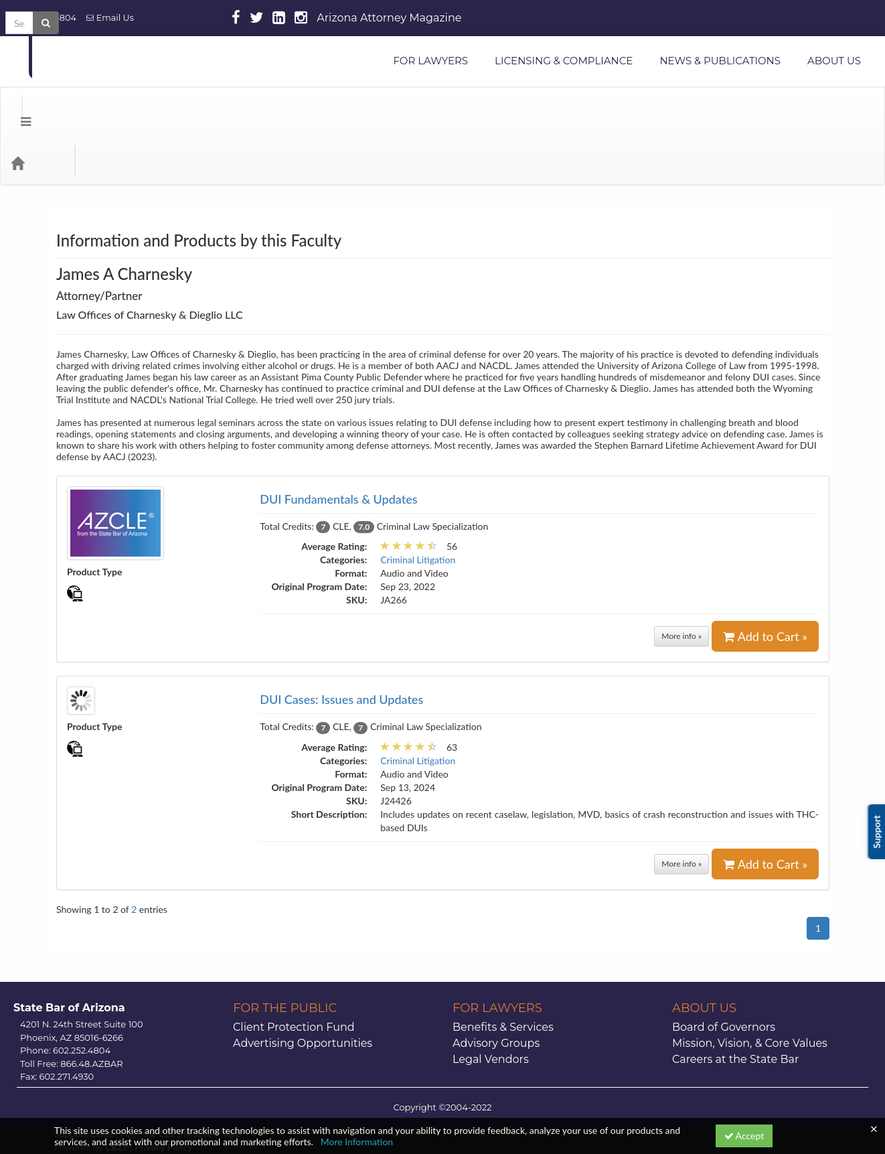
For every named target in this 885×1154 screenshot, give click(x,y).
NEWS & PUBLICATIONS (720, 60)
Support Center (86, 1080)
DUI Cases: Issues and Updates (341, 645)
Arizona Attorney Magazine (389, 17)
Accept (744, 1135)
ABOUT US (834, 60)
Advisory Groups (496, 989)
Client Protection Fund (294, 973)
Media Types (164, 109)
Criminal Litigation (417, 506)
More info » (681, 582)
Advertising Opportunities (302, 989)
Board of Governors (723, 973)
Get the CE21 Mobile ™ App (183, 1080)
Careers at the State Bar (735, 1005)
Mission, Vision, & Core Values (749, 989)
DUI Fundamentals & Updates (338, 445)
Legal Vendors (491, 1005)
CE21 (116, 1093)
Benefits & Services (503, 973)
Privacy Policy (163, 1093)
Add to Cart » (765, 582)
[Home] (37, 109)
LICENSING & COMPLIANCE (564, 60)
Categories (94, 109)
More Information (357, 1141)
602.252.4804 (43, 18)
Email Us (110, 18)
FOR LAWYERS (430, 60)
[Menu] (16, 109)
